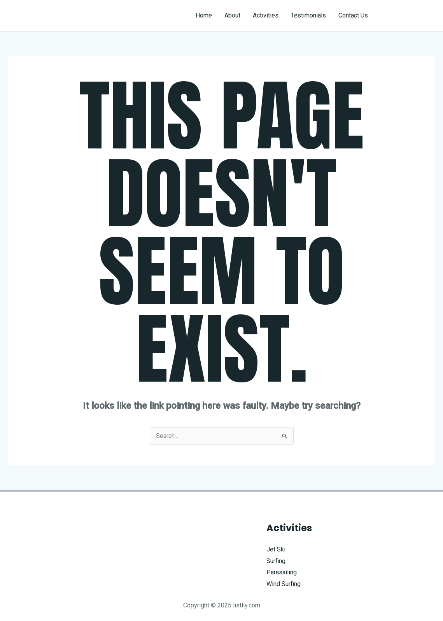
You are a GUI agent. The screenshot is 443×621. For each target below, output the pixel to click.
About (232, 15)
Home (204, 15)
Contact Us (353, 15)
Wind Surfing (283, 584)
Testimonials (308, 15)
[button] (408, 15)
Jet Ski (275, 549)
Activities (265, 15)
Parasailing (281, 572)
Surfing (275, 561)
